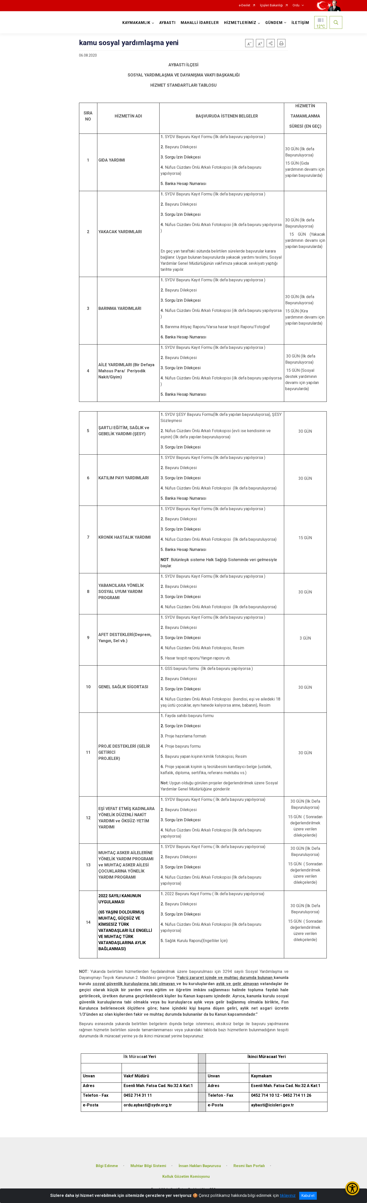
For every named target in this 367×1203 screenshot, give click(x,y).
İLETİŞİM (300, 23)
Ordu (296, 5)
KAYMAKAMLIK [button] (136, 23)
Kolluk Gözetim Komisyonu (186, 1176)
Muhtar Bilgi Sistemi (148, 1166)
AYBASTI (167, 23)
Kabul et (308, 1196)
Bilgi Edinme (107, 1166)
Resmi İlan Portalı (249, 1166)
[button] (271, 43)
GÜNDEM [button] (274, 23)
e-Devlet (244, 5)
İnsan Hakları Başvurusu (200, 1166)
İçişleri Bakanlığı (271, 5)
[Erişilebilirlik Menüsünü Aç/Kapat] (352, 1188)
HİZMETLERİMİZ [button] (240, 23)
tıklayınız (288, 1195)
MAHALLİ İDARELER (200, 23)
